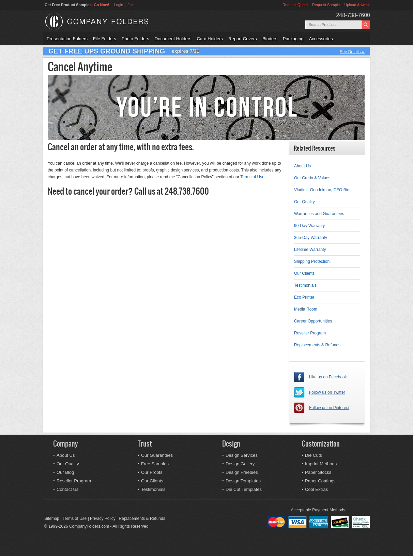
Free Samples (155, 463)
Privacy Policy (103, 518)
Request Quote (295, 5)
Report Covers (242, 38)
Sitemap (51, 518)
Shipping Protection (312, 261)
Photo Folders (135, 38)
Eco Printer (304, 297)
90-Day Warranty (309, 225)
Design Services (242, 455)
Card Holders (210, 38)
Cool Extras (316, 489)
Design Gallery (240, 463)
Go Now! (101, 5)
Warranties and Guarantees (319, 213)
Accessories (321, 38)
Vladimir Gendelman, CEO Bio (321, 189)
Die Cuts (313, 455)
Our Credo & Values (312, 178)
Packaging (293, 38)
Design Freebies (242, 472)
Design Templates (243, 480)
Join (130, 5)
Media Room (305, 309)
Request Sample (326, 5)
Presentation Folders (67, 38)
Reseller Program (310, 333)
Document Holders (173, 38)
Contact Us (67, 489)
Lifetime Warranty (310, 249)
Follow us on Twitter (327, 392)
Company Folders (114, 21)
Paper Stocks (318, 472)
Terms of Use (75, 518)
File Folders (104, 38)
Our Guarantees (157, 455)
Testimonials (305, 285)
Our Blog (65, 472)
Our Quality (304, 201)
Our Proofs (152, 472)
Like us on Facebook (328, 377)
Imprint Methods (321, 463)
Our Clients (304, 273)
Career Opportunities (313, 321)
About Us (302, 166)
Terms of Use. (252, 177)
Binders (269, 38)
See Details (352, 51)
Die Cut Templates (244, 489)
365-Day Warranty (310, 237)
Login (118, 5)
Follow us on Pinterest (329, 407)
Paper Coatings (320, 480)
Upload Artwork (357, 5)
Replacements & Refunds (317, 345)
